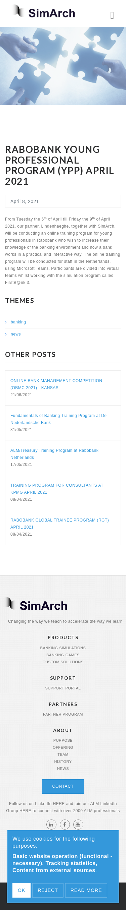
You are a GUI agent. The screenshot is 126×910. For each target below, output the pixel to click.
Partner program (63, 714)
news (16, 334)
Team (63, 754)
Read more (86, 890)
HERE (59, 803)
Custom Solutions (62, 662)
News (63, 769)
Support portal (63, 688)
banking (18, 322)
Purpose (63, 740)
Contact (63, 786)
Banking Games (63, 655)
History (63, 762)
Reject (48, 890)
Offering (63, 747)
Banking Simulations (63, 648)
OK (21, 890)
